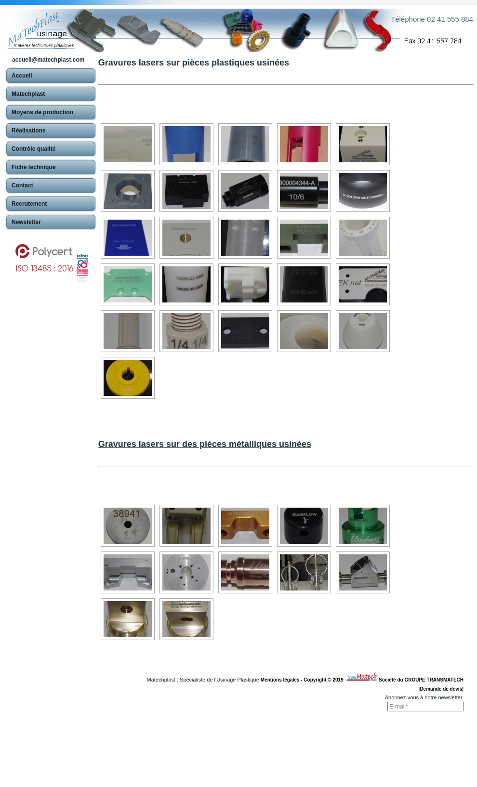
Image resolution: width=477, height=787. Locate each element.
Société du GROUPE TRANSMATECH (421, 679)
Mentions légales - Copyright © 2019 (303, 679)
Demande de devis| (442, 689)
